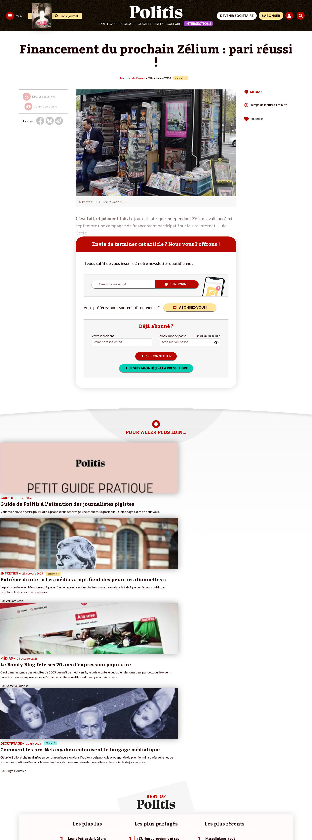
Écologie (127, 23)
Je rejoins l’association (65, 771)
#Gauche (107, 767)
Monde (30, 759)
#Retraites (108, 771)
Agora (6, 759)
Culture (174, 23)
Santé (29, 776)
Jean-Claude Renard (132, 78)
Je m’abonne (59, 767)
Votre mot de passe (173, 335)
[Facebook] (253, 810)
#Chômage (108, 776)
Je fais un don (60, 759)
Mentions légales (28, 826)
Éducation (32, 771)
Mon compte (59, 780)
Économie (32, 767)
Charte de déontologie (59, 826)
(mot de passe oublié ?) (208, 335)
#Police (106, 763)
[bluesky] (266, 810)
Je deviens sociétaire (65, 763)
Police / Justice (35, 780)
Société (145, 23)
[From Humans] (258, 819)
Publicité (146, 826)
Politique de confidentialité (117, 826)
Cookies (162, 826)
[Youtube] (278, 810)
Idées (159, 23)
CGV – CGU (87, 826)
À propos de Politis (63, 776)
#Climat (106, 759)
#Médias (257, 118)
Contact (7, 826)
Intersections (198, 23)
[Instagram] (291, 810)
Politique (107, 23)
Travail (30, 763)
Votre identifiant (103, 335)
